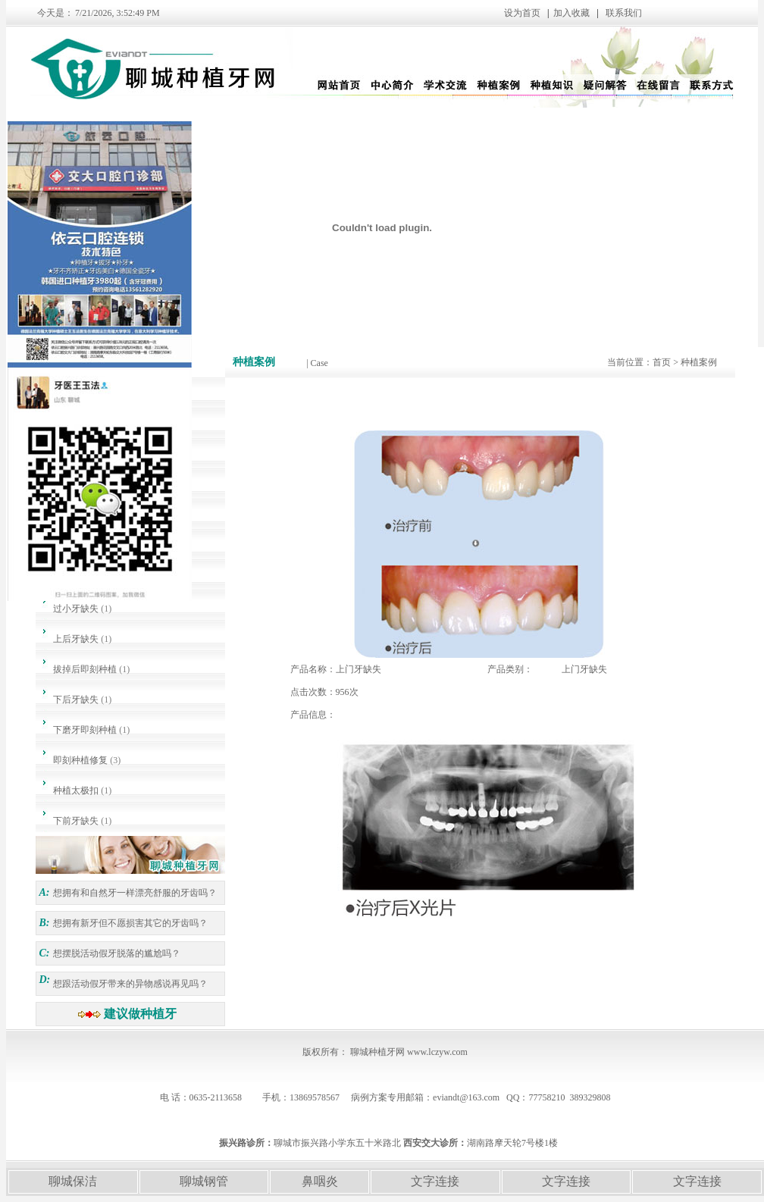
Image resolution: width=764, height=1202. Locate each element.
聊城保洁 (73, 1181)
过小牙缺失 (76, 608)
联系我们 (624, 13)
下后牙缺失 (76, 699)
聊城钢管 (204, 1181)
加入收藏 (571, 13)
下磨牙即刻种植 (85, 730)
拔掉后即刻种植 (85, 669)
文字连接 (435, 1181)
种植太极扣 (76, 790)
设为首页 (467, 13)
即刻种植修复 (80, 760)
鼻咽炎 (320, 1181)
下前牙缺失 (76, 820)
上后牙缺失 (76, 639)
